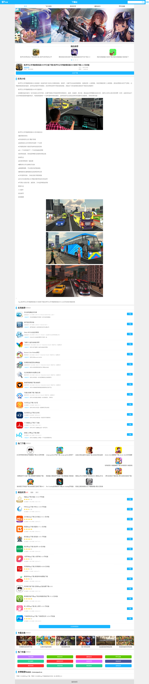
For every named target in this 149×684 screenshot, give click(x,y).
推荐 (26, 492)
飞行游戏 (48, 6)
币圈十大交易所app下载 (23, 676)
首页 (25, 6)
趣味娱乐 (97, 6)
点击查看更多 (74, 626)
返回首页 (74, 682)
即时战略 (122, 6)
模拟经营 (73, 6)
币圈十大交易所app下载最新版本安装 (42, 676)
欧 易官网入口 (58, 676)
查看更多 (28, 308)
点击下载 (75, 73)
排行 (37, 492)
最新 (32, 492)
